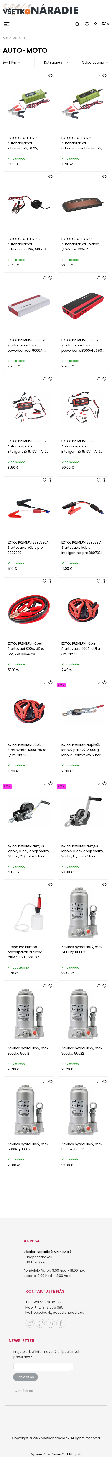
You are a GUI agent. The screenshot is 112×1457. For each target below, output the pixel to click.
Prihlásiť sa (25, 1377)
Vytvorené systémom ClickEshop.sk (56, 1454)
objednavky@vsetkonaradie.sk (58, 1312)
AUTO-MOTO (12, 38)
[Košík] (107, 24)
